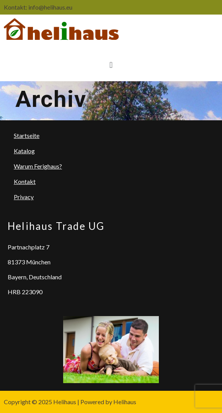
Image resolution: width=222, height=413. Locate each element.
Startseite (26, 135)
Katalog (24, 150)
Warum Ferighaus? (38, 166)
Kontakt (25, 181)
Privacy (24, 196)
